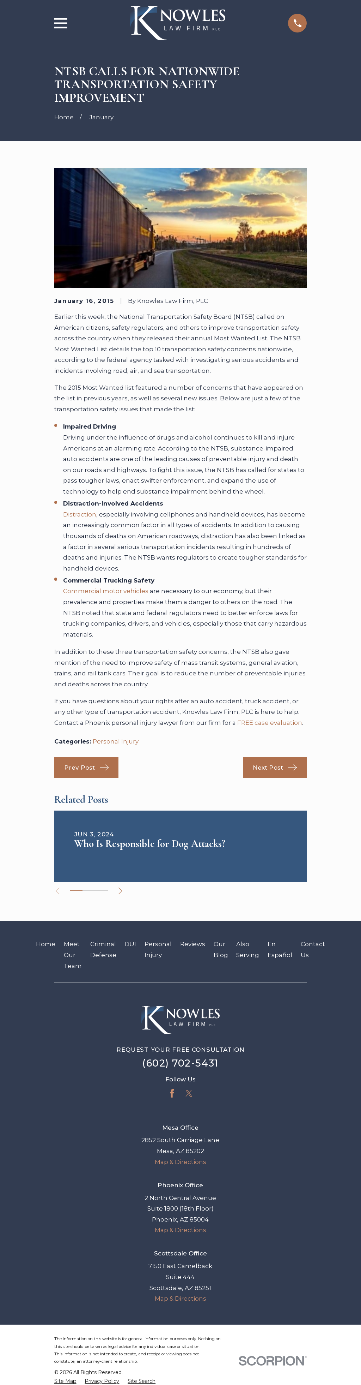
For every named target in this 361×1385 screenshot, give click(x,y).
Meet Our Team (73, 955)
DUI (130, 944)
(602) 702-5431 (180, 1063)
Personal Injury (116, 741)
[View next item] (123, 891)
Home (45, 944)
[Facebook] (172, 1093)
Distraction (79, 514)
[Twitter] (189, 1093)
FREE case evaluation (269, 722)
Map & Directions (180, 1161)
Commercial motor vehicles (105, 591)
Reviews (192, 944)
